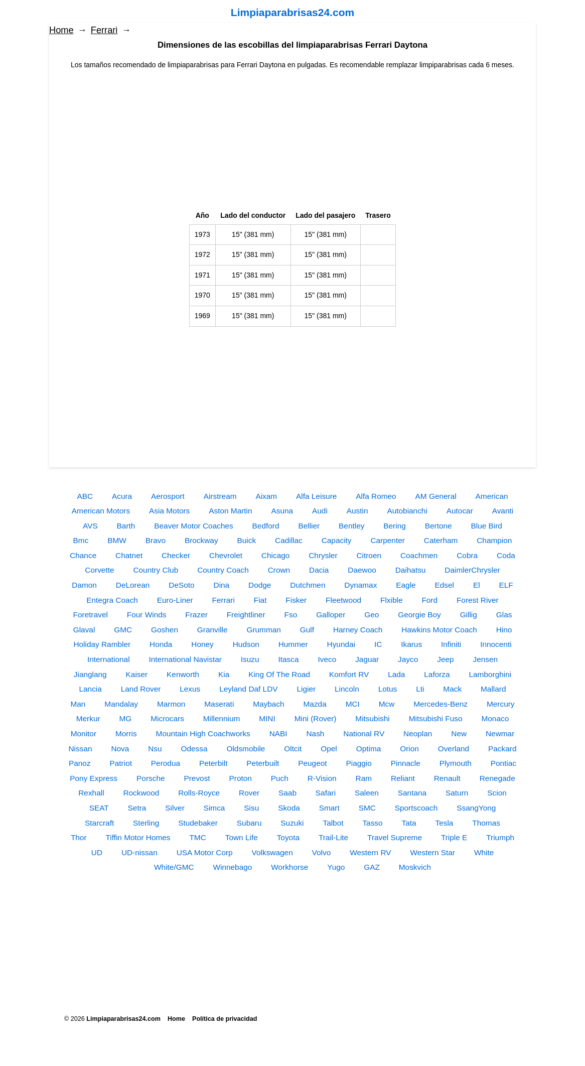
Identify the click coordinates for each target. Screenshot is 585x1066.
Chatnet (128, 555)
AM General (436, 496)
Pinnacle (405, 763)
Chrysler (323, 555)
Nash (315, 733)
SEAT (99, 808)
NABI (278, 733)
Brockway (201, 540)
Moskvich (415, 867)
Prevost (197, 778)
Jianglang (90, 674)
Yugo (336, 867)
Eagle (405, 585)
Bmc (81, 540)
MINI (267, 718)
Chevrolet (225, 555)
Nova (120, 748)
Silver (174, 808)
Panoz (80, 763)
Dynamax (360, 585)
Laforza (437, 674)
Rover (249, 792)
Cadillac (289, 540)
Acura (122, 496)
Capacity (337, 540)
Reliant (403, 778)
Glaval (84, 629)
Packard (502, 748)
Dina (222, 585)
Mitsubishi (372, 718)
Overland (453, 748)
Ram (364, 778)
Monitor (83, 733)
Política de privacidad (224, 1018)
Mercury (501, 704)
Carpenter (387, 540)
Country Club (155, 570)
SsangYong (476, 808)
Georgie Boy (419, 614)
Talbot (333, 823)
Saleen (367, 792)
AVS (90, 525)
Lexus (190, 689)
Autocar (460, 510)
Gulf (307, 629)
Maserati (219, 704)
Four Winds (147, 614)
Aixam (266, 496)
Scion (497, 792)
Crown (279, 570)
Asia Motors (169, 510)
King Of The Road (279, 674)
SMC (367, 808)
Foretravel (90, 614)
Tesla (444, 823)
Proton (240, 778)
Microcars (167, 718)
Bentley (351, 525)
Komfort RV (349, 674)
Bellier (309, 525)
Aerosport (168, 496)
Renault (447, 778)
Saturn (457, 792)
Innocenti (495, 644)
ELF (506, 585)
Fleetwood (343, 600)
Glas (504, 614)
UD (96, 852)
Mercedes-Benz (440, 704)
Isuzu (250, 659)
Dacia (319, 570)
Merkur (88, 718)
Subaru (249, 823)
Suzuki (292, 823)
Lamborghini (490, 674)
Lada (396, 674)
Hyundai (341, 644)
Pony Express (93, 778)
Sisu (251, 808)
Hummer (293, 644)
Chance (83, 555)
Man (77, 704)
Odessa (194, 748)
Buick (246, 540)
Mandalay (121, 704)
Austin (357, 510)
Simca (214, 808)
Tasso (372, 823)
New (459, 733)
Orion (409, 748)
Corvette (99, 570)
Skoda (289, 808)
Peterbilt (213, 763)
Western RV (370, 852)
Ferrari (104, 30)
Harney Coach (357, 629)
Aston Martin (230, 510)
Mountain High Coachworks (203, 733)
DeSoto (181, 585)
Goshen (164, 629)
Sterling (146, 823)
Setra (137, 808)
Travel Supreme (394, 837)
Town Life (241, 837)
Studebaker (198, 823)
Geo (371, 614)
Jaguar (367, 659)
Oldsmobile (245, 748)
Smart (329, 808)
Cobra (467, 555)
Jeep (445, 659)
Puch (279, 778)
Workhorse (289, 867)
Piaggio (358, 763)
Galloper (330, 614)
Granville (212, 629)
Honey (202, 644)
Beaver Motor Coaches (193, 525)
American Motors (101, 510)
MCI (353, 704)
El (476, 585)
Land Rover (141, 689)
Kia (223, 674)
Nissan (80, 748)
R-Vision (322, 778)
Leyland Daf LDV (248, 689)
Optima (368, 748)
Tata (409, 823)
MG (125, 718)
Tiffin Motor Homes (137, 837)
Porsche (150, 778)
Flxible (391, 600)
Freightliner (246, 614)
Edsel (445, 585)
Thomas (486, 823)
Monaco (495, 718)
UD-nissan (139, 852)
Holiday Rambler (101, 644)
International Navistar (185, 659)
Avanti (503, 510)
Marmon (171, 704)
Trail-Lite (333, 837)
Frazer (196, 614)
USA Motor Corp (205, 852)
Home (61, 30)
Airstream (220, 496)
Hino (504, 629)
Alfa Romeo (376, 496)
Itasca (288, 659)
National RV (363, 733)
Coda (506, 555)
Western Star (432, 852)
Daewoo (362, 570)
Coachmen (418, 555)
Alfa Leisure (316, 496)
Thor (79, 837)
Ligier (306, 689)
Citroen (368, 555)
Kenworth (183, 674)
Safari (326, 792)
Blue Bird (486, 525)
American (492, 496)
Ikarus (411, 644)
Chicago (275, 555)
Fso (291, 614)
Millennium (221, 718)
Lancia (90, 689)
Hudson (246, 644)
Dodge (259, 585)
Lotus (387, 689)
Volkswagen (272, 852)
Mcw (387, 704)
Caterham (441, 540)
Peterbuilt (262, 763)
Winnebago (232, 867)
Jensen (485, 659)
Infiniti (451, 644)
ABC (85, 496)
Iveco (327, 659)
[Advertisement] (292, 140)
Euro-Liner (175, 600)
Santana (412, 792)
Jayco (408, 659)
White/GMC (174, 867)
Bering (394, 525)
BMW (116, 540)
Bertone (438, 525)
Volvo (321, 852)
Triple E (454, 837)
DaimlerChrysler (472, 570)
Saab (287, 792)
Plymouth (456, 763)
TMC (197, 837)
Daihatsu (410, 570)
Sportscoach (416, 808)
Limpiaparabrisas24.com (292, 12)
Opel (329, 748)
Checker (176, 555)
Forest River (478, 600)
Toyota (288, 837)
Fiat (260, 600)
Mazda (315, 704)
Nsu (155, 748)
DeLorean (133, 585)
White (484, 852)
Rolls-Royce (199, 792)
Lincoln (347, 689)
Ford (429, 600)
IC (378, 644)
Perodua (165, 763)
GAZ (372, 867)
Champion (494, 540)
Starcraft (99, 823)
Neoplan (417, 733)
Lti (420, 689)
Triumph (500, 837)
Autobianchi (407, 510)
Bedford (265, 525)
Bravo (155, 540)
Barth (126, 525)
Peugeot (312, 763)
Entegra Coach (112, 600)
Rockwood (141, 792)
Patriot (120, 763)
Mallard (493, 689)
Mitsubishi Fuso (436, 718)
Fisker (296, 600)
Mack (452, 689)
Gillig (468, 614)
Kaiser (137, 674)
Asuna (282, 510)
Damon (84, 585)
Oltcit (293, 748)
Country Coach (223, 570)
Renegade (497, 778)
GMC (123, 629)
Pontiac (503, 763)
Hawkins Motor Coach (439, 629)
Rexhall (91, 792)
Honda (161, 644)
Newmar (500, 733)
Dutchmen (307, 585)
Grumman (263, 629)
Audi (320, 510)
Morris (126, 733)
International (108, 659)
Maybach (268, 704)
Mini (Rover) (316, 718)
